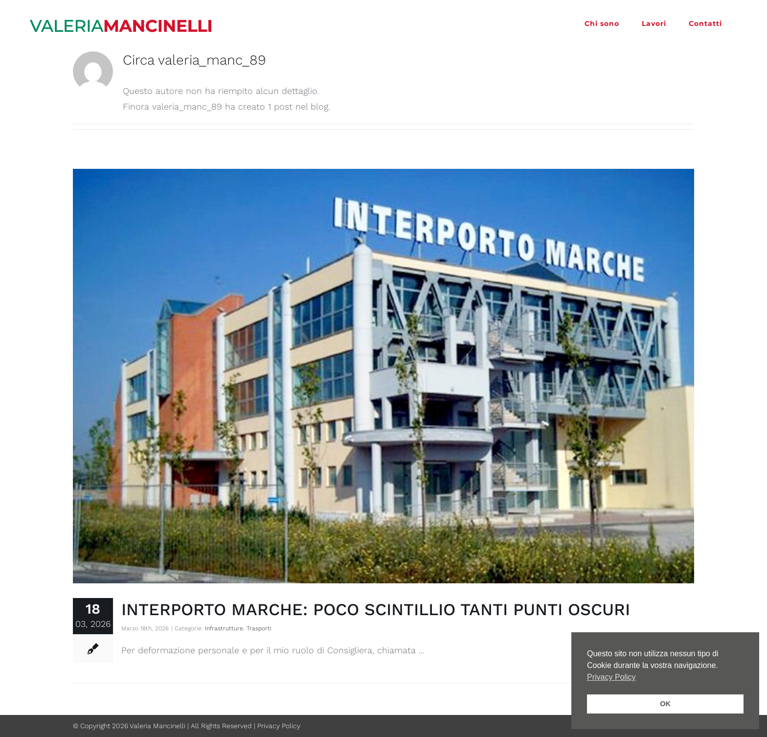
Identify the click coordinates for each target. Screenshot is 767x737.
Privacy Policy (278, 726)
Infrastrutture (224, 628)
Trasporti (259, 628)
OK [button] (665, 704)
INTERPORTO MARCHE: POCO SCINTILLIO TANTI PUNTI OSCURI (375, 609)
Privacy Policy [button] (611, 677)
